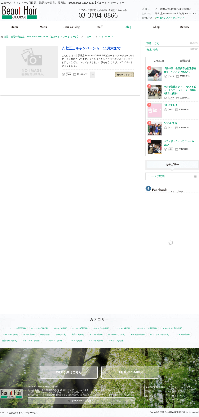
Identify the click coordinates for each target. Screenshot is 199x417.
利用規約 (149, 400)
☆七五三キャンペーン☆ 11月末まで (124, 74)
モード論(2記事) (137, 334)
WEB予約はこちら (69, 372)
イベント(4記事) (96, 341)
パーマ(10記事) (60, 328)
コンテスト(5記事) (75, 341)
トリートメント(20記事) (146, 328)
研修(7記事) (45, 334)
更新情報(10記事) (9, 341)
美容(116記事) (78, 334)
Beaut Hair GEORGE (155, 387)
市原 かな (172, 43)
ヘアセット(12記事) (116, 334)
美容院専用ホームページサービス (19, 413)
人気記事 (158, 61)
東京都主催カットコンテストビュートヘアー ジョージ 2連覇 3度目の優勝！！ (181, 90)
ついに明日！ (171, 105)
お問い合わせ (179, 391)
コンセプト (150, 395)
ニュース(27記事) (156, 176)
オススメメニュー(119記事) (14, 328)
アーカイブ (177, 400)
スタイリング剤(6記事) (172, 328)
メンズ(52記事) (96, 334)
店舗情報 (149, 391)
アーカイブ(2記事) (116, 341)
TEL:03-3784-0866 (130, 372)
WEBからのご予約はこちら (171, 18)
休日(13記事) (29, 334)
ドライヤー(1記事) (10, 334)
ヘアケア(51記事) (80, 328)
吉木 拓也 (172, 49)
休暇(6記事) (61, 334)
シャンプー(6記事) (101, 328)
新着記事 (185, 60)
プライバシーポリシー (183, 387)
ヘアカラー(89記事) (39, 328)
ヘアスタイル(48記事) (159, 334)
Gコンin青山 (170, 123)
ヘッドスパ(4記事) (122, 328)
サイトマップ (179, 395)
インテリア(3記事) (54, 341)
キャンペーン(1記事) (31, 341)
